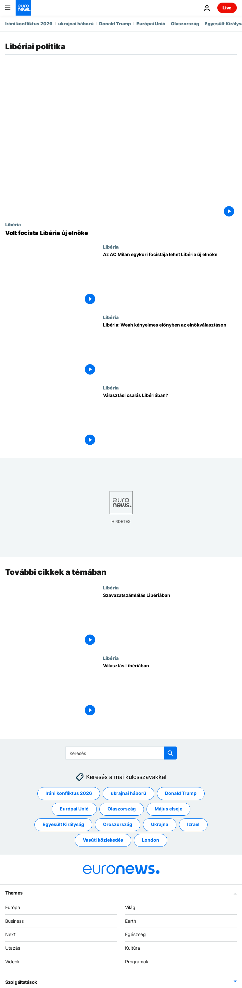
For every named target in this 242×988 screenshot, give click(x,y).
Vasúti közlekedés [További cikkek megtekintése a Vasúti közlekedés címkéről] (103, 840)
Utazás (12, 948)
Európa (12, 907)
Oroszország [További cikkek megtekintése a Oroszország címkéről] (117, 824)
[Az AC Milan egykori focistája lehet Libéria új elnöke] (170, 279)
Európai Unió (150, 23)
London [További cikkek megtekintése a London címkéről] (150, 840)
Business (14, 921)
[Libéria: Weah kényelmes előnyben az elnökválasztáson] (170, 349)
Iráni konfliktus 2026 (29, 23)
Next (10, 934)
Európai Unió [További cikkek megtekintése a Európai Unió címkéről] (74, 809)
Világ (130, 907)
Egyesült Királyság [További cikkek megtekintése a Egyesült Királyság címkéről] (63, 824)
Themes (13, 892)
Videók (12, 961)
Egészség (135, 934)
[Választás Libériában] (170, 690)
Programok (136, 961)
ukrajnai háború (76, 23)
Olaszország (185, 23)
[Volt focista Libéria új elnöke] (121, 233)
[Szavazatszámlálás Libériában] (170, 620)
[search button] (170, 753)
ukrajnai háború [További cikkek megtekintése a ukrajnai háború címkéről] (128, 793)
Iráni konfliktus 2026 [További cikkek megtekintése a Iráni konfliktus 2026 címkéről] (68, 793)
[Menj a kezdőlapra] (23, 8)
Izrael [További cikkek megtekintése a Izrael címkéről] (193, 824)
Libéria (13, 224)
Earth (130, 921)
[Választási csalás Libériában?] (170, 420)
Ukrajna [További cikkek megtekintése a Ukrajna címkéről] (159, 824)
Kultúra (132, 948)
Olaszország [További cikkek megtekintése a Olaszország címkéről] (122, 809)
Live (227, 7)
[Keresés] (121, 753)
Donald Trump (115, 23)
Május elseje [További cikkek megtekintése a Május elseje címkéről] (168, 809)
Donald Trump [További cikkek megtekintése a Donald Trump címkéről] (181, 793)
